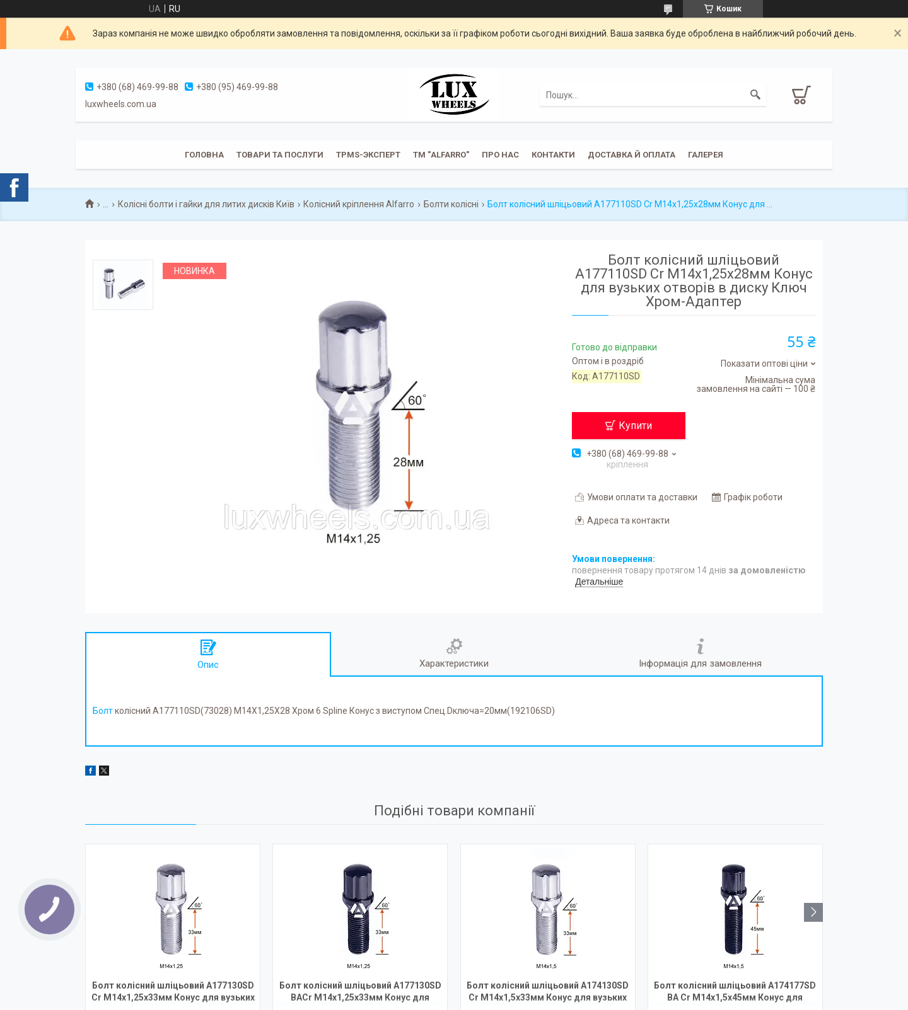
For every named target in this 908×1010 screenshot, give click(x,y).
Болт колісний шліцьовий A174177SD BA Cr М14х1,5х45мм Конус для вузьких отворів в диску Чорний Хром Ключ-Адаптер (735, 992)
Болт (103, 711)
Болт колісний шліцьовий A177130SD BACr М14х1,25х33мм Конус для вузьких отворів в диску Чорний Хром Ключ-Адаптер (360, 992)
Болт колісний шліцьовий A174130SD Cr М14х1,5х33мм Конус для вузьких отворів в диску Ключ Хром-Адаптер (548, 992)
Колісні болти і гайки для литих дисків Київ (206, 204)
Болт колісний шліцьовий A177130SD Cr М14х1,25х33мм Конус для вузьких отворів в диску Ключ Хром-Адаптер (173, 992)
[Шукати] (755, 95)
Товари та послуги (279, 154)
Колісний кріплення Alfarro (358, 204)
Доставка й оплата (631, 154)
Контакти (553, 154)
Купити (635, 426)
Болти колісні (451, 204)
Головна (204, 154)
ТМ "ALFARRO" (441, 154)
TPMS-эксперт (368, 154)
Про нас (500, 154)
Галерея (705, 154)
